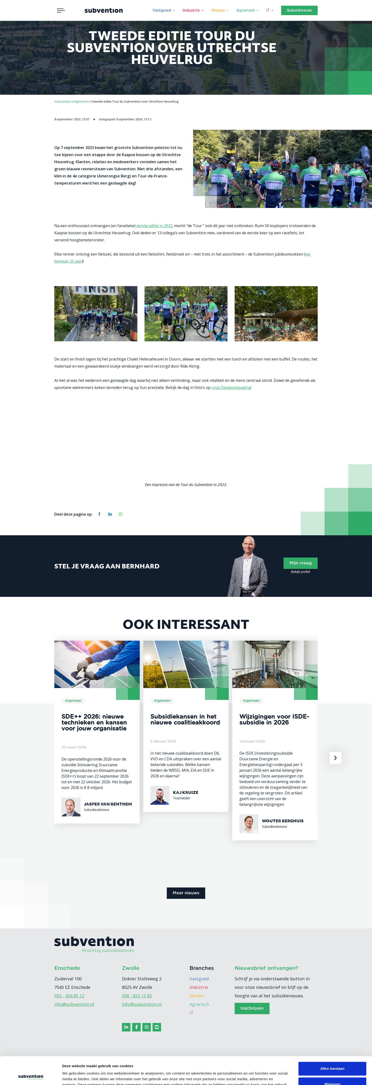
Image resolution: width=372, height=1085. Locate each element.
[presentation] (335, 758)
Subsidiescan (299, 10)
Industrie (191, 10)
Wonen (218, 10)
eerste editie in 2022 (154, 225)
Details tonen (73, 1076)
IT (268, 10)
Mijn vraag (300, 563)
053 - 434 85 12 (69, 996)
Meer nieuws (186, 893)
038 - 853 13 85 (137, 996)
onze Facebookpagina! (231, 387)
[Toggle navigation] (61, 10)
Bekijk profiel (300, 572)
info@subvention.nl (74, 1004)
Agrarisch (245, 10)
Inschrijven (252, 1008)
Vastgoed (162, 10)
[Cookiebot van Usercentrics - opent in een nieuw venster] (30, 1075)
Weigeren (332, 1056)
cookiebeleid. (158, 1063)
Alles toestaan (332, 1041)
